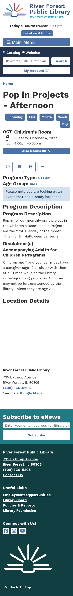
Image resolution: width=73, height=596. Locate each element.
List (32, 117)
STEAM (44, 178)
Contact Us (13, 475)
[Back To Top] (36, 587)
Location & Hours (37, 33)
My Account (34, 71)
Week (62, 117)
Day (65, 124)
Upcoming (15, 117)
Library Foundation (19, 510)
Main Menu (21, 42)
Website (33, 53)
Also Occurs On (36, 151)
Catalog (13, 53)
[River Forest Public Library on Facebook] (6, 531)
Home (8, 83)
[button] (36, 25)
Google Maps (31, 393)
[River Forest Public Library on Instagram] (14, 531)
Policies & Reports (19, 505)
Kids (33, 184)
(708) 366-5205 (17, 388)
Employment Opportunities (27, 495)
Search (61, 61)
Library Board (15, 500)
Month (47, 117)
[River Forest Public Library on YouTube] (22, 531)
